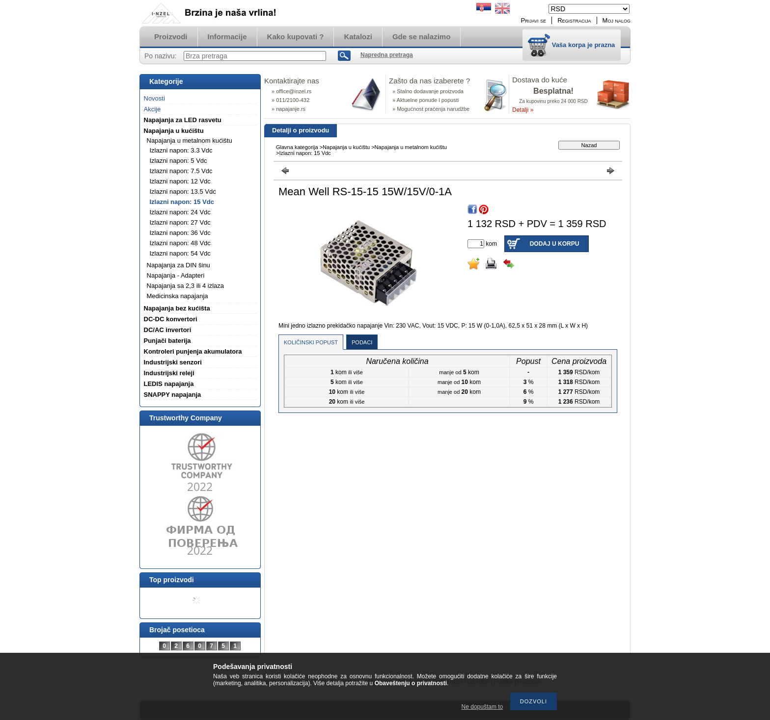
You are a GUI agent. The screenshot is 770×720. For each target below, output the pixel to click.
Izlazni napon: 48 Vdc (180, 243)
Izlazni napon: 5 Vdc (178, 160)
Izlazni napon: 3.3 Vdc (181, 150)
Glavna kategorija (297, 147)
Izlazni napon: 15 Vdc (182, 202)
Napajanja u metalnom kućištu (411, 147)
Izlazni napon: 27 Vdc (180, 222)
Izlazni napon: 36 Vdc (180, 232)
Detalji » (522, 109)
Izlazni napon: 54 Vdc (180, 253)
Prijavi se (534, 20)
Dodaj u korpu (554, 243)
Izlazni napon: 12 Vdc (180, 181)
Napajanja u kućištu (346, 147)
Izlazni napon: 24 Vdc (180, 212)
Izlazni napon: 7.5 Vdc (181, 171)
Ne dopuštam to (482, 706)
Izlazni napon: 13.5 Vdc (183, 191)
